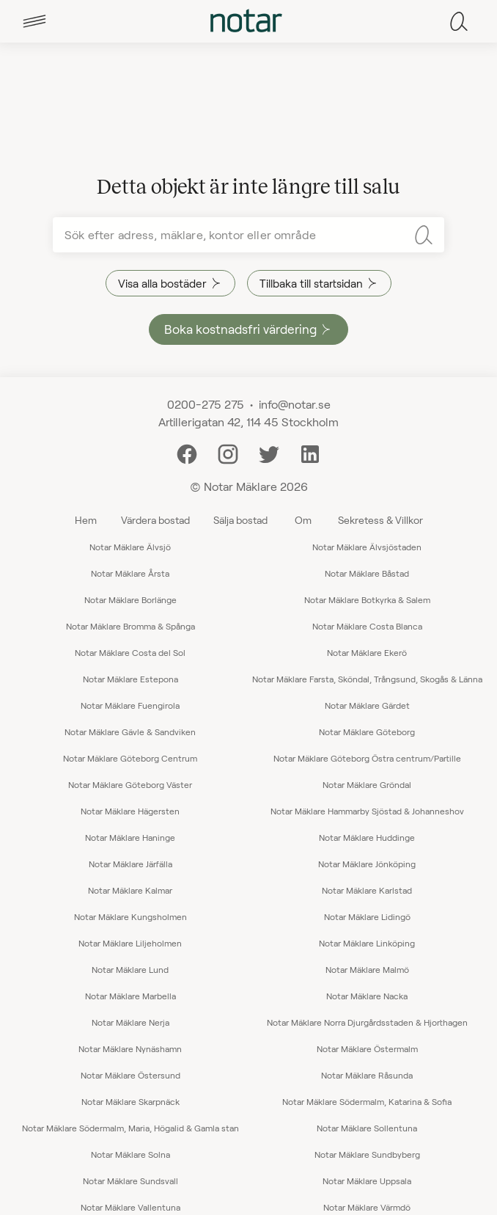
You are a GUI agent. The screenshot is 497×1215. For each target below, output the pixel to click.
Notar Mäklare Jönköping (367, 863)
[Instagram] (227, 452)
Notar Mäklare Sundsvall (130, 1180)
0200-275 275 (205, 404)
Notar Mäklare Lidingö (367, 916)
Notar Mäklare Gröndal (367, 784)
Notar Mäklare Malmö (367, 969)
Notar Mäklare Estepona (130, 679)
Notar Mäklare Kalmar (130, 890)
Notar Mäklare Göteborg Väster (130, 784)
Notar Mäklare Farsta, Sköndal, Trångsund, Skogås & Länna (367, 679)
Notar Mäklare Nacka (367, 995)
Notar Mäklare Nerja (130, 1022)
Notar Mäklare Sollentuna (367, 1128)
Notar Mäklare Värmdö (367, 1207)
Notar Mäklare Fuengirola (130, 705)
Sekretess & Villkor (380, 520)
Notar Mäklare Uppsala (367, 1180)
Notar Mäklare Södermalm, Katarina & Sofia (367, 1101)
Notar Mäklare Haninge (130, 837)
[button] (34, 21)
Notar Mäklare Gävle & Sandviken (130, 731)
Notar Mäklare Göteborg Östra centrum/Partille (367, 758)
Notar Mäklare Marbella (130, 995)
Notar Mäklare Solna (130, 1154)
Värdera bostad (155, 520)
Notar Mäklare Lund (130, 969)
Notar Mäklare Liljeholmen (130, 943)
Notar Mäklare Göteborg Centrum (130, 758)
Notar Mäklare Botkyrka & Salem (367, 599)
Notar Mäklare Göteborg (367, 731)
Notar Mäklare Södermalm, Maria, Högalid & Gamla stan (130, 1128)
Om (303, 520)
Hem (86, 520)
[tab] (34, 21)
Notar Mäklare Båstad (367, 573)
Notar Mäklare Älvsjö (130, 546)
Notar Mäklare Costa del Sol (130, 652)
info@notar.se (295, 404)
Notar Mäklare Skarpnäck (130, 1101)
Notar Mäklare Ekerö (367, 652)
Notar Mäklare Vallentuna (130, 1207)
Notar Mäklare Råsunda (367, 1075)
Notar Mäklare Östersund (130, 1075)
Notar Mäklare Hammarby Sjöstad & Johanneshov (367, 811)
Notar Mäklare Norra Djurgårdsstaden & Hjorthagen (367, 1022)
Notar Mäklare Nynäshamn (130, 1048)
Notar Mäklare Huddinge (367, 837)
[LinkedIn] (310, 452)
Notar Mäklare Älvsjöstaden (366, 546)
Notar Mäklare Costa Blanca (367, 626)
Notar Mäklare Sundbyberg (367, 1154)
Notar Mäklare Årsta (130, 573)
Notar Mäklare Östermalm (367, 1048)
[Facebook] (186, 452)
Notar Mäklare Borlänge (130, 599)
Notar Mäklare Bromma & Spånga (130, 626)
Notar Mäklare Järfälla (130, 863)
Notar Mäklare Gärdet (367, 705)
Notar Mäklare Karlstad (367, 890)
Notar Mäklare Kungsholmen (130, 916)
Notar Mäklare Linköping (367, 943)
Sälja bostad (240, 520)
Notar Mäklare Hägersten (130, 811)
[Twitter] (269, 452)
